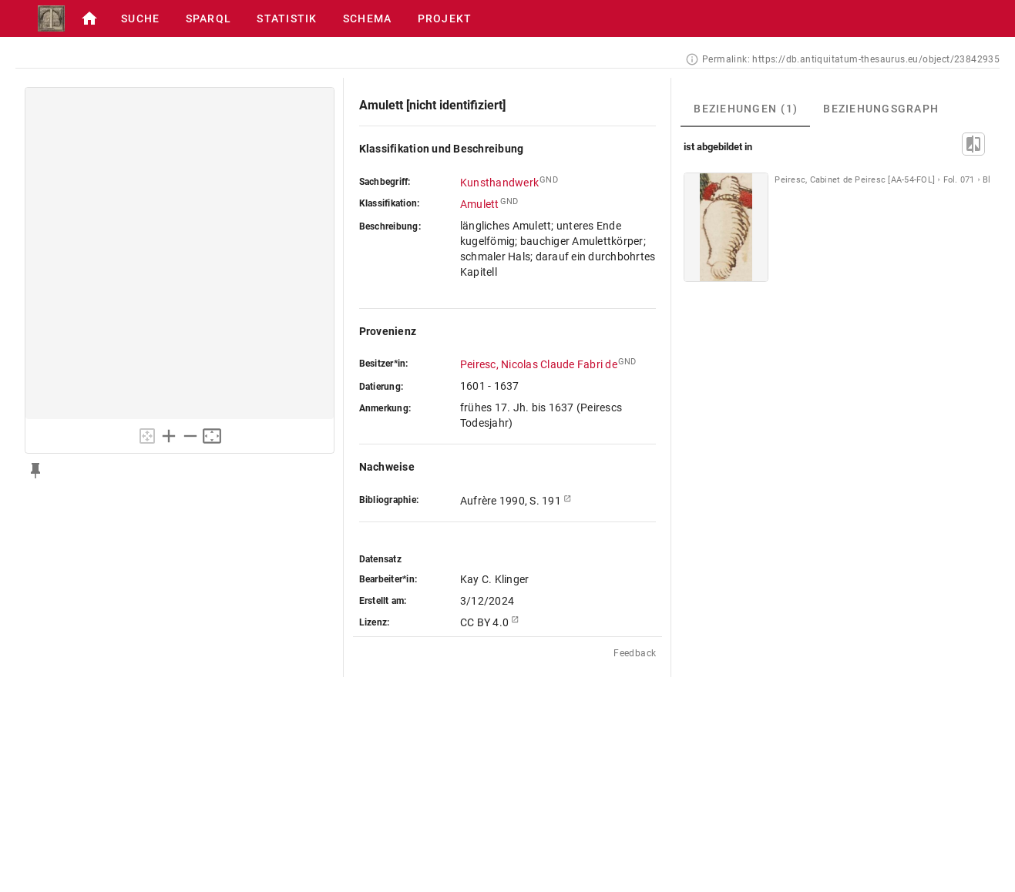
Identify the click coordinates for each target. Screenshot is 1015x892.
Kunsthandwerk (499, 182)
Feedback (634, 653)
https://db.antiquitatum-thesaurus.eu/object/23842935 (876, 59)
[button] (89, 18)
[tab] (745, 108)
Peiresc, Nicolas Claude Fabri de (538, 364)
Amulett (479, 204)
